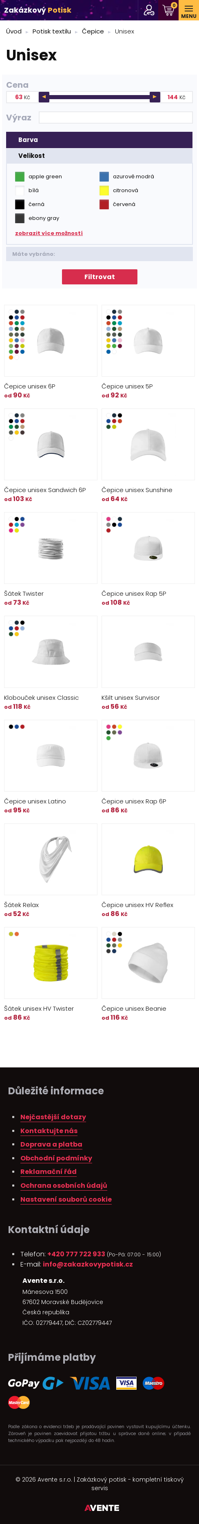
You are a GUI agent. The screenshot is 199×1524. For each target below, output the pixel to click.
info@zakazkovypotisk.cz (88, 1264)
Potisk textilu (52, 31)
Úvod (14, 31)
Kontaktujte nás (48, 1131)
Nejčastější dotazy (53, 1117)
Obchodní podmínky (56, 1158)
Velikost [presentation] (31, 155)
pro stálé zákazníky (149, 10)
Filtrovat (99, 277)
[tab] (99, 140)
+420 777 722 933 (76, 1254)
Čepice (93, 31)
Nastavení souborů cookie (66, 1199)
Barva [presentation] (28, 139)
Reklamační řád (48, 1171)
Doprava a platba (51, 1144)
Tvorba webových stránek (101, 1509)
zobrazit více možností (49, 233)
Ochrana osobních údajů (63, 1185)
